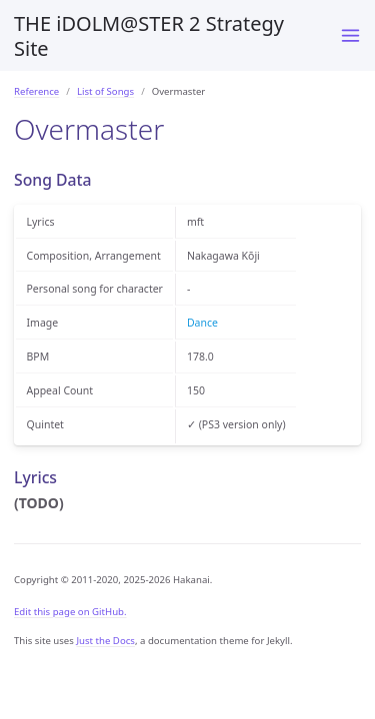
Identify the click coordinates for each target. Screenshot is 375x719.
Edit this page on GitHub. (70, 611)
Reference (36, 91)
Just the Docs (105, 640)
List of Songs (105, 91)
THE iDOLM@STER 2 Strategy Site (149, 36)
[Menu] (350, 35)
